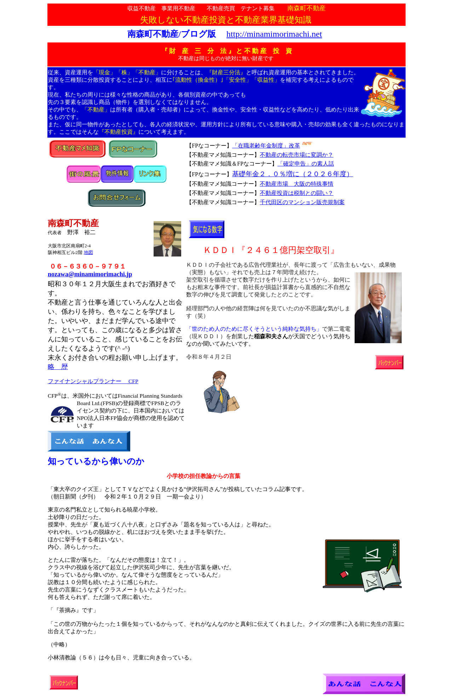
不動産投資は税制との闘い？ (296, 193)
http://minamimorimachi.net (274, 34)
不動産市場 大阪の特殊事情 (296, 184)
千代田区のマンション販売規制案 (302, 202)
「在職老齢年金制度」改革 (266, 146)
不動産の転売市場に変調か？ (296, 155)
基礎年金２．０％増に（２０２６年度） (292, 174)
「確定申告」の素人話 (305, 164)
